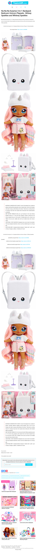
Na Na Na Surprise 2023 (6, 477)
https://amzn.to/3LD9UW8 (24, 237)
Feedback (3, 547)
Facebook (21, 7)
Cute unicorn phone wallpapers (26, 522)
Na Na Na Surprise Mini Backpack (9, 491)
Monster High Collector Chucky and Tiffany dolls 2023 (9, 539)
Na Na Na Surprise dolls (14, 475)
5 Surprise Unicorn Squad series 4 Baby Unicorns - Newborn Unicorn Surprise (27, 508)
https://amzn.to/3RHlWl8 (22, 29)
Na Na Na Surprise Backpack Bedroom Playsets (8, 508)
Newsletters (8, 547)
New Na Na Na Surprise (25, 475)
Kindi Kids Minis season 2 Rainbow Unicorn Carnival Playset (9, 523)
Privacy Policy (18, 549)
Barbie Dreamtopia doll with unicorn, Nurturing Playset (27, 539)
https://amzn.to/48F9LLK (26, 241)
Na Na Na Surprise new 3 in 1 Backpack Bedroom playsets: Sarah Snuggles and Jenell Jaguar (27, 492)
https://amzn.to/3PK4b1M (26, 247)
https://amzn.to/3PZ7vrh (25, 244)
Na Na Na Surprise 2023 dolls (17, 477)
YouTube (18, 547)
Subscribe (16, 7)
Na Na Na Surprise (5, 475)
